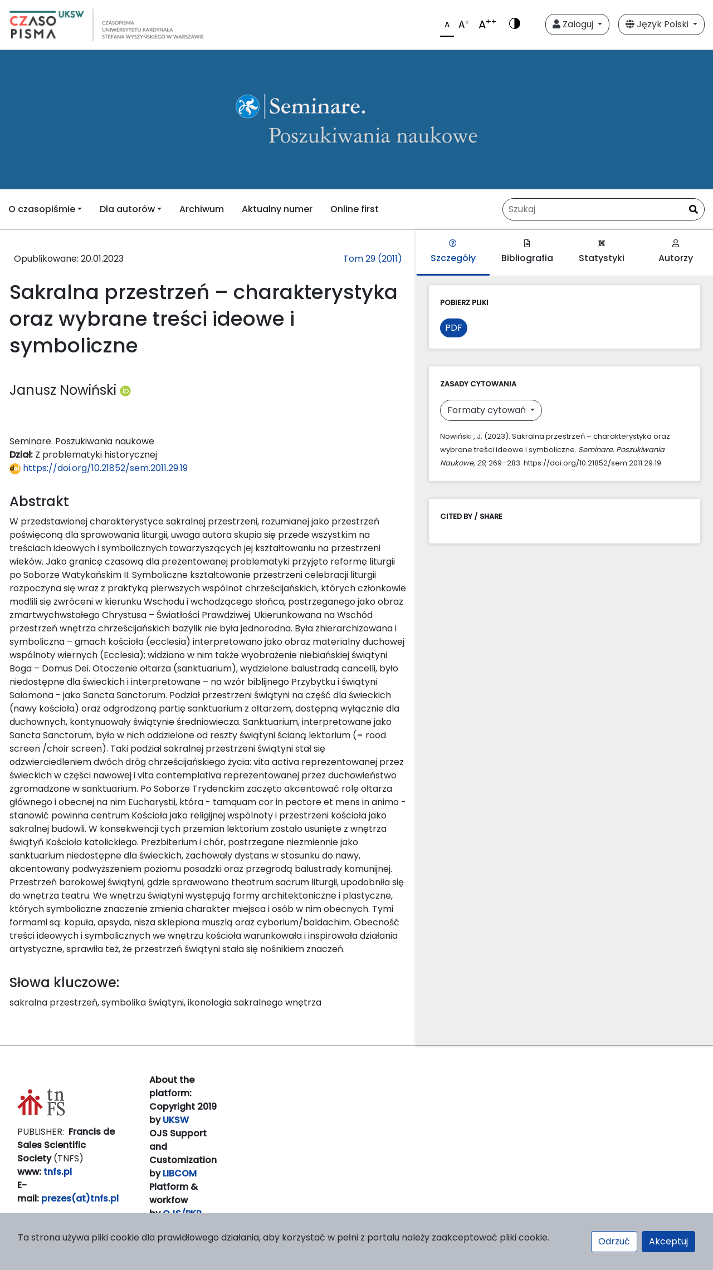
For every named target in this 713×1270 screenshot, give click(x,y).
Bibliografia (527, 251)
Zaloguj (574, 24)
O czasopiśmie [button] (41, 209)
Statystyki (601, 251)
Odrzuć (614, 1241)
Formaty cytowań (487, 410)
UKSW (176, 1120)
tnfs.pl (57, 1171)
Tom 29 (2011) (372, 258)
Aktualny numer (277, 209)
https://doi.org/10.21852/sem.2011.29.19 (98, 468)
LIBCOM (180, 1173)
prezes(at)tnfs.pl (80, 1198)
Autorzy (675, 251)
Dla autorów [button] (127, 209)
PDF (453, 327)
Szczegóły (453, 251)
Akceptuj (668, 1241)
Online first (354, 209)
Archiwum (201, 209)
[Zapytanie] (603, 209)
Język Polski (658, 24)
